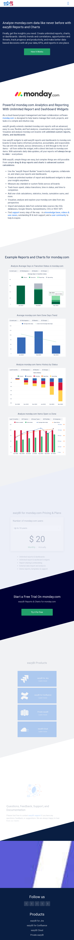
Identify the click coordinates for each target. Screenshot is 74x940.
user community (59, 215)
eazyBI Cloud (37, 930)
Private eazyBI (37, 935)
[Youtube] (31, 903)
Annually (41, 559)
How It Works (37, 51)
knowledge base (52, 212)
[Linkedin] (42, 903)
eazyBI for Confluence (37, 925)
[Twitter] (37, 903)
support (15, 212)
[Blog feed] (47, 903)
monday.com (8, 118)
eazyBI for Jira (37, 921)
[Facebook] (26, 903)
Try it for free (37, 612)
